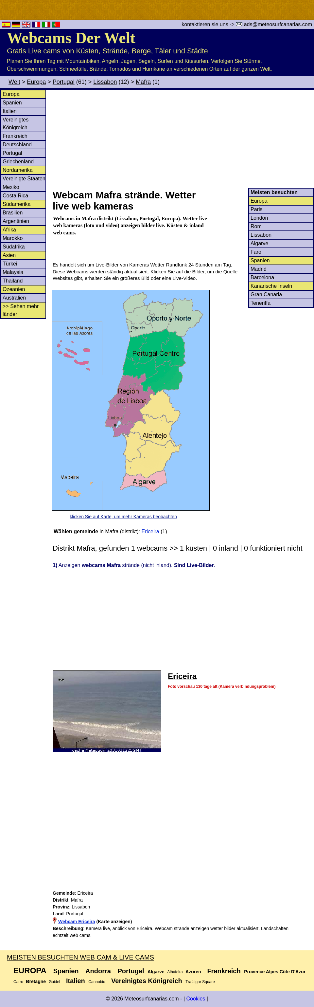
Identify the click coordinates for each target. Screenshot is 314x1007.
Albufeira (175, 972)
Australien (14, 298)
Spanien (12, 102)
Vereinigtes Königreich (146, 980)
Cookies (195, 998)
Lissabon (105, 82)
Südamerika (16, 204)
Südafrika (14, 246)
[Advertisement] (183, 139)
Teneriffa (260, 303)
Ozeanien (14, 289)
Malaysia (13, 272)
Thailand (13, 281)
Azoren (193, 971)
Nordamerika (18, 170)
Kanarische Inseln (271, 286)
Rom (256, 226)
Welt (14, 82)
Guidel (54, 982)
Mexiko (11, 187)
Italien (10, 111)
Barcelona (262, 277)
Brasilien (13, 212)
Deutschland (17, 144)
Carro (18, 982)
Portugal (64, 82)
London (259, 218)
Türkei (10, 263)
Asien (9, 255)
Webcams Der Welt (71, 37)
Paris (256, 209)
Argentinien (16, 221)
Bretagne (36, 981)
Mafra (143, 82)
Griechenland (18, 161)
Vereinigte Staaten (24, 178)
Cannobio (96, 982)
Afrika (9, 229)
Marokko (13, 238)
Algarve (259, 243)
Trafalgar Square (200, 982)
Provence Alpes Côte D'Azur (274, 971)
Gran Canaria (266, 294)
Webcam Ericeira (76, 921)
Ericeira (150, 531)
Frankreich (15, 136)
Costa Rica (15, 195)
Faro (256, 252)
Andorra (98, 971)
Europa (36, 82)
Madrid (259, 269)
